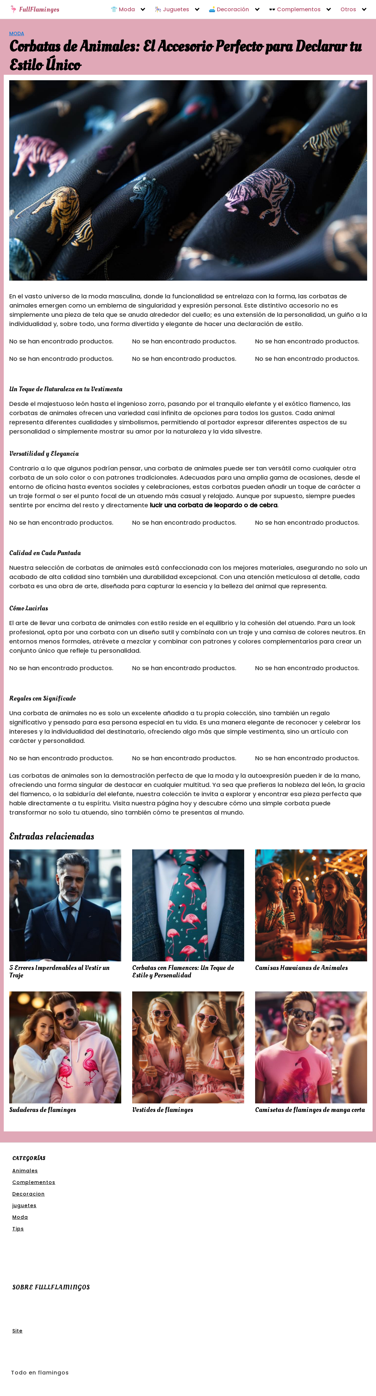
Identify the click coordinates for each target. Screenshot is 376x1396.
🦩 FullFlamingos (34, 9)
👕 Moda (123, 9)
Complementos (33, 1182)
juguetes (24, 1205)
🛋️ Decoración (229, 9)
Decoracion (28, 1193)
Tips (18, 1228)
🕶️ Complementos (295, 9)
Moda (16, 33)
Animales (25, 1170)
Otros (348, 9)
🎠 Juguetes (172, 9)
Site (17, 1330)
